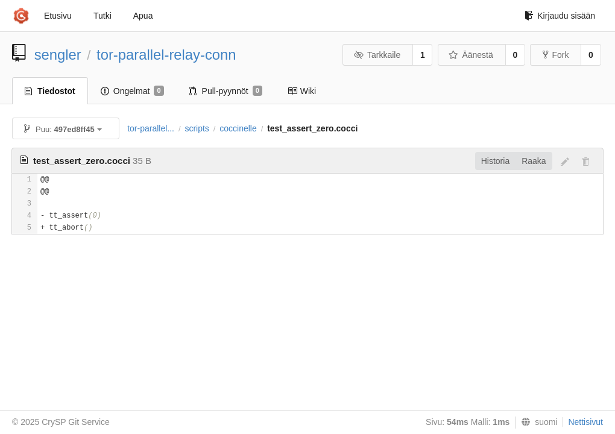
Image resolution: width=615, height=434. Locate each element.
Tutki (102, 15)
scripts (196, 128)
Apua (143, 15)
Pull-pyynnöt (225, 91)
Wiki (302, 91)
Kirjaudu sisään (560, 15)
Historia (495, 161)
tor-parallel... (150, 128)
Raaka (534, 161)
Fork (556, 55)
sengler (57, 54)
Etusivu (58, 15)
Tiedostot (50, 91)
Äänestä (471, 55)
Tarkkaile (376, 55)
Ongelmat (132, 91)
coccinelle (237, 128)
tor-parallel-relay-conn (166, 54)
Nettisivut (585, 422)
